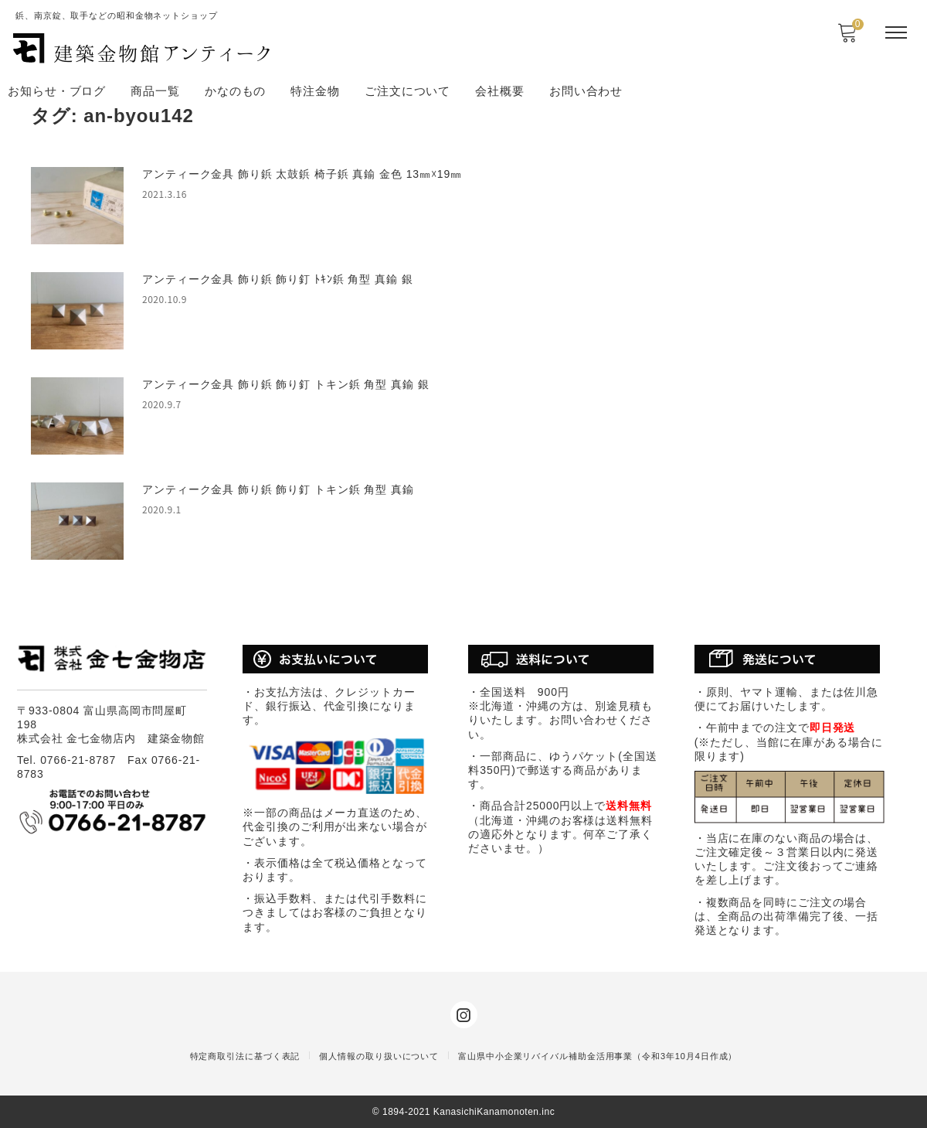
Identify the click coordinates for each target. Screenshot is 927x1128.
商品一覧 (155, 90)
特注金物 (315, 90)
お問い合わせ (586, 90)
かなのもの (236, 90)
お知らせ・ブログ (57, 90)
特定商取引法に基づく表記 (245, 1056)
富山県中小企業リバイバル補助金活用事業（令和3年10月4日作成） (597, 1056)
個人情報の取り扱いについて (379, 1056)
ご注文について (407, 90)
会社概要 (500, 90)
